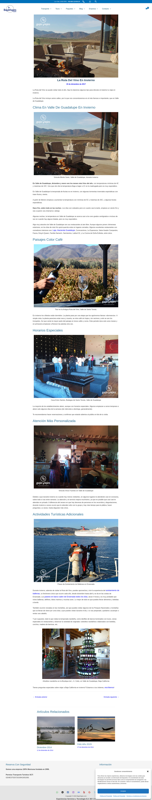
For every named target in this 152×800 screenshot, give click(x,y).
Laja (54, 230)
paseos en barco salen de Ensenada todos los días (55, 595)
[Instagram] (73, 786)
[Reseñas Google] (91, 786)
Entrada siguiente (111, 692)
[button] (148, 771)
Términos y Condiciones (108, 767)
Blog (81, 8)
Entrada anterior (40, 692)
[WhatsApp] (90, 1)
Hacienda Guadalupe (65, 230)
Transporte (49, 8)
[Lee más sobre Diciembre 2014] (56, 726)
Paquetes (71, 8)
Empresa (91, 8)
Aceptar (123, 791)
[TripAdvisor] (79, 786)
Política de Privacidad (106, 796)
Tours (60, 8)
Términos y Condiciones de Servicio (136, 796)
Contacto (103, 8)
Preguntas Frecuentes (107, 765)
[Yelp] (85, 786)
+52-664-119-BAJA (74, 1)
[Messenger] (61, 786)
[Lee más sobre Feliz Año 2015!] (96, 724)
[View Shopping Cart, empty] (146, 8)
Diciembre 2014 (44, 743)
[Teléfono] (83, 1)
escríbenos (109, 683)
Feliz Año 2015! (84, 740)
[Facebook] (67, 786)
